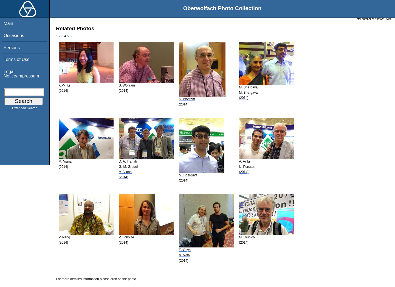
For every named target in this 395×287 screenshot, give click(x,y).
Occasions (14, 35)
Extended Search (24, 109)
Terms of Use (16, 59)
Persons (12, 47)
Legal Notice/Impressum (21, 73)
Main (8, 23)
